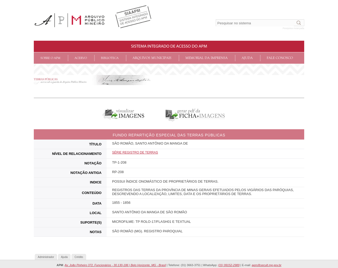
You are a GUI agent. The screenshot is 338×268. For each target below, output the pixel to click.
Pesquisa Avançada (293, 28)
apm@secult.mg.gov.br (266, 265)
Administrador (46, 257)
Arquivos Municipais (152, 58)
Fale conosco (280, 58)
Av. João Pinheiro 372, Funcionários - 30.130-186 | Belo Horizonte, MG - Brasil (115, 265)
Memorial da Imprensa (206, 58)
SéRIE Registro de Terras (135, 152)
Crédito (78, 257)
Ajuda (247, 58)
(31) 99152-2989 (229, 265)
